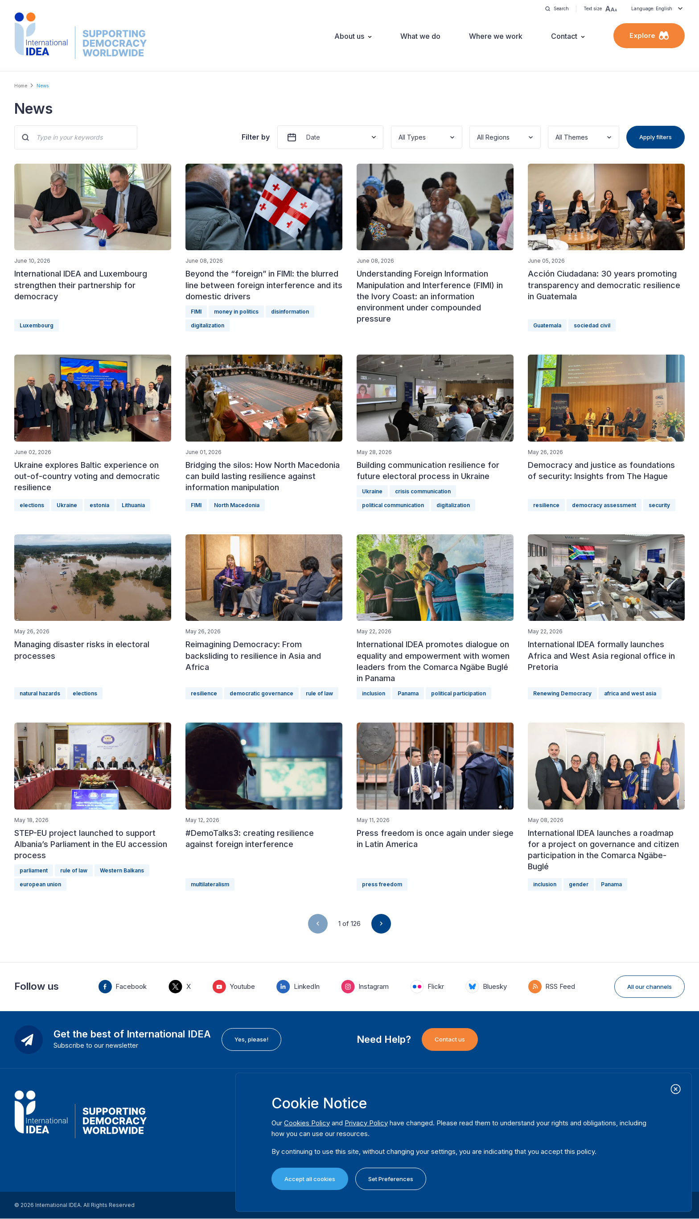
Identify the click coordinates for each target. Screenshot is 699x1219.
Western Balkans (122, 870)
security (659, 505)
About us (349, 36)
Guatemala (547, 325)
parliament (34, 870)
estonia (99, 505)
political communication (393, 505)
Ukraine (67, 505)
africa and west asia (630, 693)
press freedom (382, 884)
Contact (564, 36)
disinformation (290, 311)
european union (40, 884)
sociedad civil (592, 325)
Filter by (256, 136)
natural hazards (40, 693)
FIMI (196, 311)
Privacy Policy (366, 1123)
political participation (458, 693)
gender (578, 884)
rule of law (319, 693)
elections (32, 505)
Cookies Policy (307, 1123)
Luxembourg (36, 325)
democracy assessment (604, 505)
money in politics (236, 311)
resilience (546, 505)
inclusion (373, 693)
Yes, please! (251, 1039)
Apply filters (655, 136)
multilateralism (210, 884)
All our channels (649, 986)
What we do (420, 36)
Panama (408, 693)
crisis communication (423, 491)
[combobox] (399, 137)
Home (20, 85)
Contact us (450, 1039)
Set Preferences (390, 1178)
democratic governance (261, 693)
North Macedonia (236, 505)
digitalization (207, 325)
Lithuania (133, 505)
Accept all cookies (309, 1178)
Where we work (495, 36)
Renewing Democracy (562, 693)
